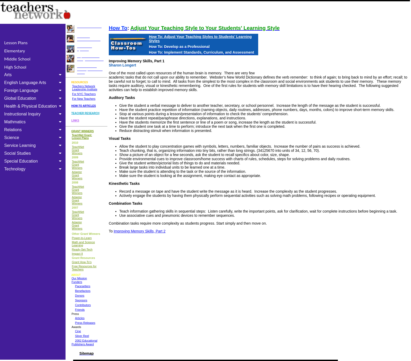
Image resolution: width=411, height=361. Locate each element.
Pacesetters (82, 286)
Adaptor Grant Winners (77, 175)
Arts (33, 75)
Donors (79, 295)
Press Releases (85, 322)
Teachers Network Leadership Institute (84, 88)
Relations (33, 129)
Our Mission (79, 278)
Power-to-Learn (82, 238)
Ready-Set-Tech (82, 249)
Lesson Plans (16, 42)
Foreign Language (33, 90)
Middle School (17, 58)
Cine (78, 331)
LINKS (75, 120)
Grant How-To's (81, 262)
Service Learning (33, 145)
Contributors (83, 305)
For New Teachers (83, 98)
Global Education (33, 98)
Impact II (77, 253)
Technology (33, 169)
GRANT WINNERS (82, 131)
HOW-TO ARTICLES (83, 105)
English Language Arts (33, 82)
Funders (77, 282)
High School (15, 66)
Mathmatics (33, 122)
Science (33, 137)
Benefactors (82, 290)
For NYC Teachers (84, 94)
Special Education (33, 161)
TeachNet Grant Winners (78, 150)
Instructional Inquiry (33, 114)
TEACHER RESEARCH (85, 113)
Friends (80, 309)
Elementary (14, 50)
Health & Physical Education (33, 106)
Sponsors (81, 300)
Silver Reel (82, 335)
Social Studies (33, 153)
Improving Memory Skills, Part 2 (140, 231)
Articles (79, 318)
